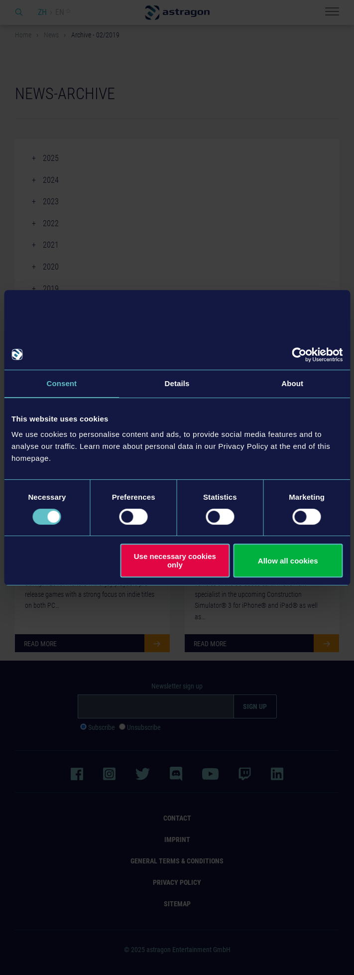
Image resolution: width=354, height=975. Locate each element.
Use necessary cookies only (175, 560)
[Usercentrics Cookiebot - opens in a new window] (299, 354)
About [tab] (292, 383)
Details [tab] (177, 383)
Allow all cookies (288, 561)
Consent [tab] (61, 383)
